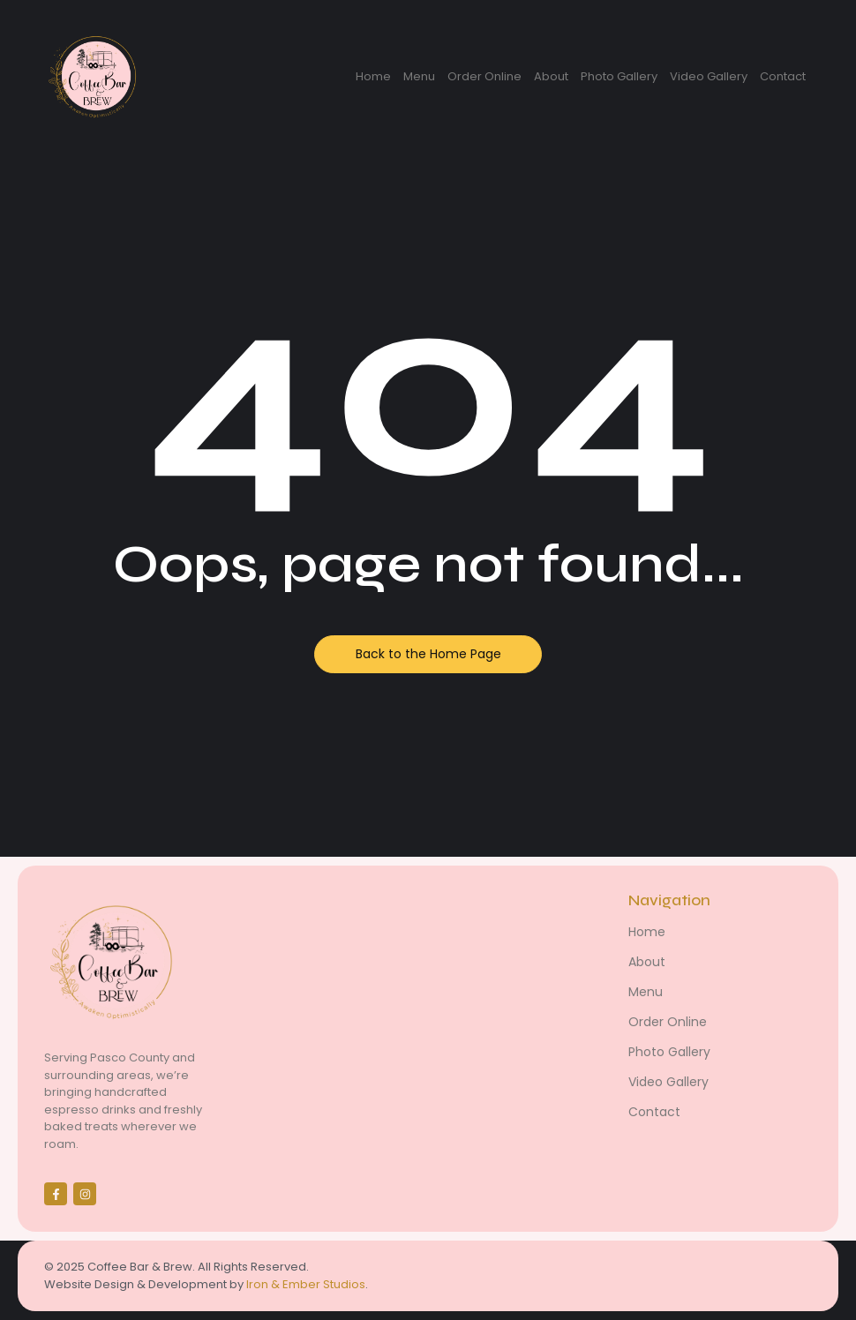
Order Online (484, 76)
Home (373, 76)
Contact (783, 76)
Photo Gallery (619, 76)
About (551, 76)
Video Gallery (708, 76)
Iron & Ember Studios (305, 1284)
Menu (419, 76)
